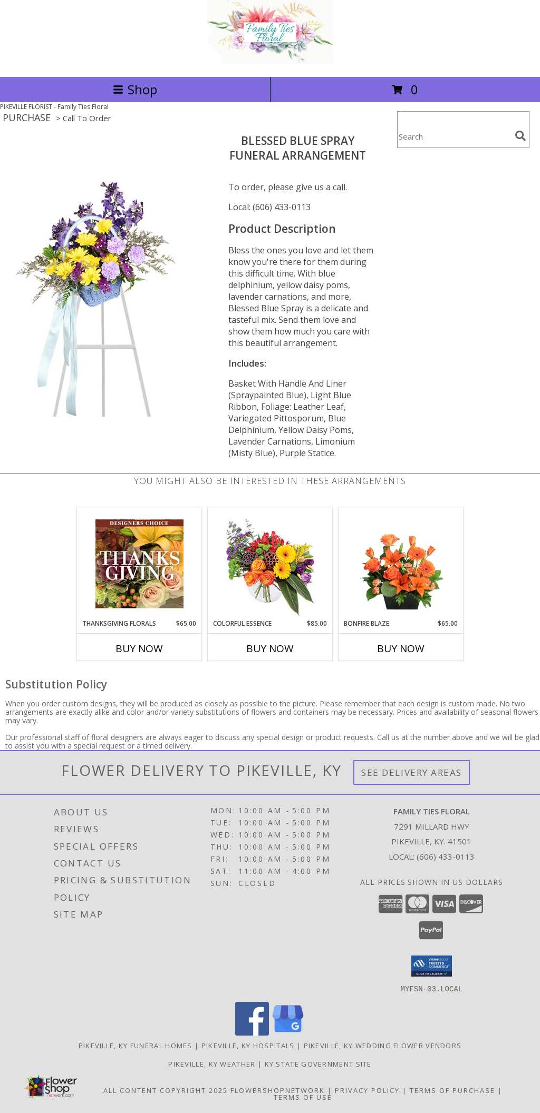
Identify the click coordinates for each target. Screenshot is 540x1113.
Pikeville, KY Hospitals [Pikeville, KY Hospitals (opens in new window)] (248, 1045)
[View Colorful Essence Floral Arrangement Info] (270, 563)
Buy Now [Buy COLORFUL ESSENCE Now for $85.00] (270, 648)
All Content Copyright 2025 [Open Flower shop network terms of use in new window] (165, 1090)
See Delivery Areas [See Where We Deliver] (411, 772)
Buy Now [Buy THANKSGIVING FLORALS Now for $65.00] (139, 648)
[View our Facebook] (252, 1032)
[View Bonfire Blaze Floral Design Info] (401, 563)
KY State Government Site (318, 1063)
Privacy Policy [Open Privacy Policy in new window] (367, 1090)
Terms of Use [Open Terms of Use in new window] (303, 1096)
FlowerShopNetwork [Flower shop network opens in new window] (277, 1090)
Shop (135, 89)
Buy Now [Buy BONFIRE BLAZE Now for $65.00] (401, 648)
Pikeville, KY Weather (211, 1063)
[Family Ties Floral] (270, 61)
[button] (431, 966)
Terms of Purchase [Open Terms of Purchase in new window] (452, 1090)
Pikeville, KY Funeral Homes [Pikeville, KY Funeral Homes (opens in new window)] (135, 1045)
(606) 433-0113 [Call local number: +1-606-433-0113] (446, 856)
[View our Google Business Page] (288, 1032)
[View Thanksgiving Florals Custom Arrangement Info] (139, 563)
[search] (520, 136)
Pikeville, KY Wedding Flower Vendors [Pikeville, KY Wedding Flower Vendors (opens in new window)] (383, 1045)
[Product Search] (454, 136)
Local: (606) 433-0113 (269, 207)
